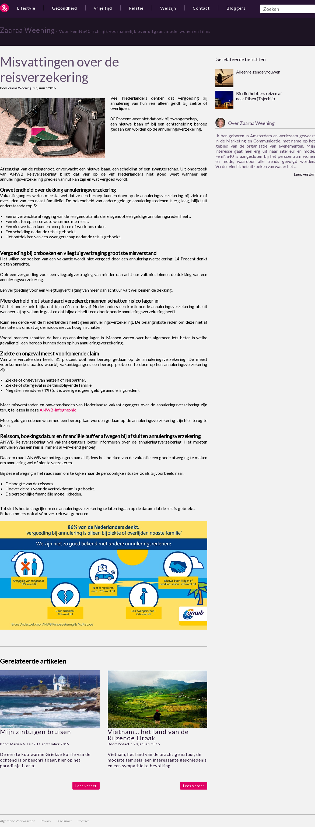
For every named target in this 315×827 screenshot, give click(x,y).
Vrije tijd (103, 8)
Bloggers (236, 8)
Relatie (136, 8)
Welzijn (168, 8)
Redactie (125, 744)
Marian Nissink (23, 744)
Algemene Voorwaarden (17, 821)
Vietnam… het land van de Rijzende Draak (148, 735)
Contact (201, 8)
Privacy (46, 821)
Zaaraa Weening (27, 30)
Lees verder (86, 786)
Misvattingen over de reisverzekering (59, 69)
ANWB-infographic (58, 409)
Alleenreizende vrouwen (258, 71)
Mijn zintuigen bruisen (35, 731)
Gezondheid (64, 8)
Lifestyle (26, 8)
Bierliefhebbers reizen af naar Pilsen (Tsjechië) (259, 96)
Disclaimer (64, 821)
